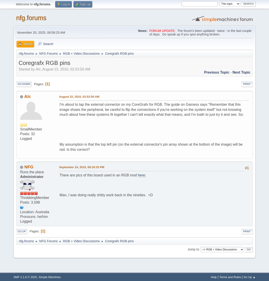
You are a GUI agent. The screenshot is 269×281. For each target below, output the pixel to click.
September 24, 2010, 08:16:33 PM (81, 167)
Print (247, 84)
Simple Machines (50, 277)
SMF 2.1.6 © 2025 (25, 277)
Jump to (193, 249)
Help (214, 277)
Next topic (242, 72)
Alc (27, 96)
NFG (29, 167)
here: (142, 175)
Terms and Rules (230, 277)
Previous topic (216, 72)
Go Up (22, 231)
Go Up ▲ (250, 277)
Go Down (24, 84)
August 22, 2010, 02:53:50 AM (79, 96)
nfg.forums (31, 17)
